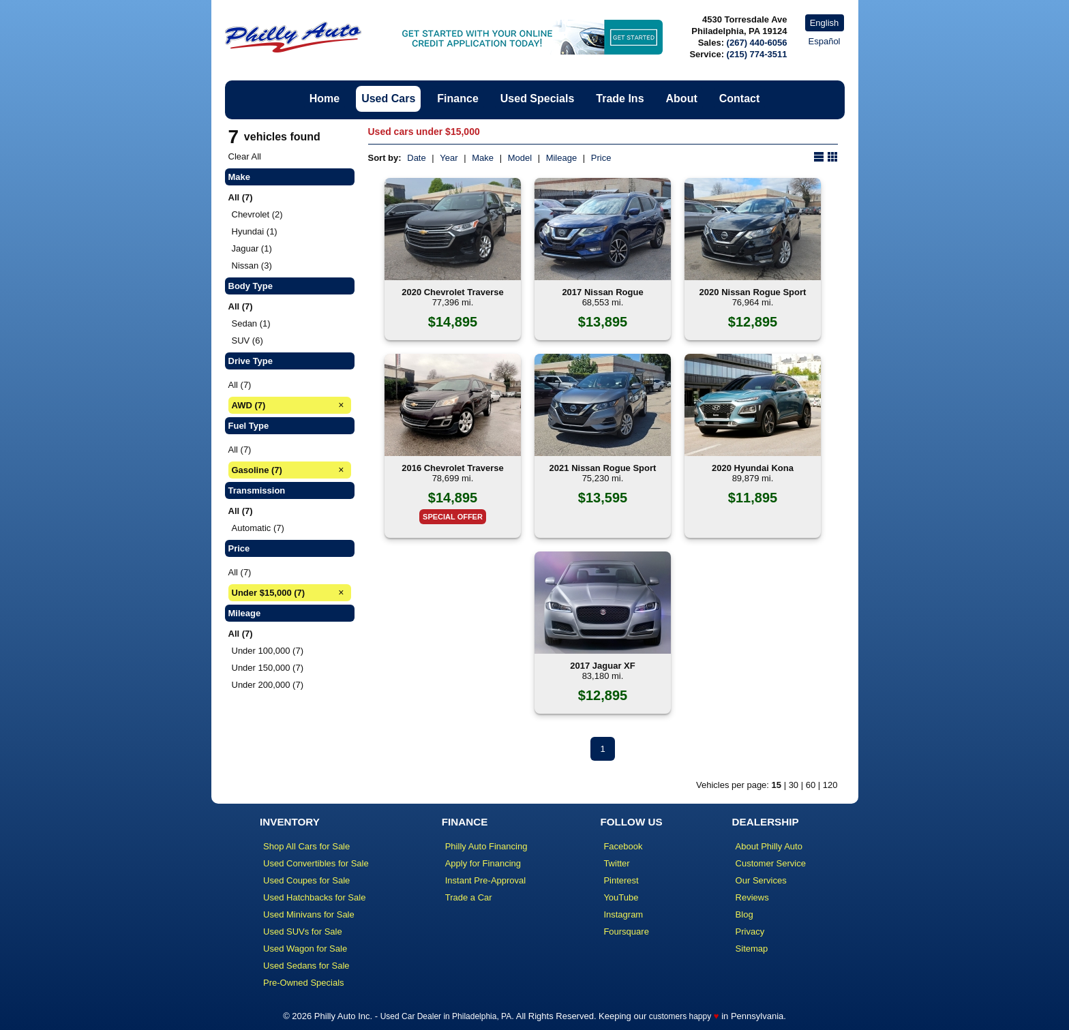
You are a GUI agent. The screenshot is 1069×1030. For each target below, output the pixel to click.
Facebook (622, 846)
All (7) (240, 385)
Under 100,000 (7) (268, 651)
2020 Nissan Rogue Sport (753, 292)
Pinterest (620, 880)
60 (810, 785)
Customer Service (771, 863)
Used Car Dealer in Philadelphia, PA (446, 1016)
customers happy (680, 1016)
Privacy (750, 931)
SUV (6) (247, 340)
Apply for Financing (483, 863)
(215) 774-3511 (757, 54)
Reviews (752, 897)
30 (793, 785)
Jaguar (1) (252, 248)
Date (416, 158)
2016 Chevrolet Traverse (453, 468)
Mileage (561, 158)
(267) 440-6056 (757, 42)
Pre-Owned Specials (303, 983)
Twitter (616, 863)
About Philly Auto (769, 846)
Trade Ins (620, 98)
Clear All (244, 156)
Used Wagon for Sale (305, 948)
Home (325, 98)
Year (448, 158)
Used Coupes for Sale (306, 880)
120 (830, 785)
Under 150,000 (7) (268, 668)
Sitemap (752, 948)
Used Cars (388, 98)
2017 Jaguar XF (602, 666)
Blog (744, 914)
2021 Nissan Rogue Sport (603, 468)
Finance (457, 98)
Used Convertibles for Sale (316, 863)
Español (825, 41)
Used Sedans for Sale (306, 965)
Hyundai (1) (254, 231)
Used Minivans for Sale (309, 914)
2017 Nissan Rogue (602, 292)
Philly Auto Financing (486, 846)
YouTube (620, 897)
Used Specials (537, 98)
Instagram (623, 914)
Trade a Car (468, 897)
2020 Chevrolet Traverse (453, 292)
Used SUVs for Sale (302, 931)
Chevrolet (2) (257, 214)
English (824, 23)
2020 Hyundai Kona (753, 468)
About (681, 98)
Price (601, 158)
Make (483, 158)
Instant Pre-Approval (485, 880)
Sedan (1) (251, 323)
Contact (739, 98)
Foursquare (625, 931)
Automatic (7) (258, 528)
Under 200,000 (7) (268, 685)
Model (520, 158)
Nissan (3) (252, 265)
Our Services (761, 880)
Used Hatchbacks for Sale (314, 897)
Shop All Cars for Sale (306, 846)
